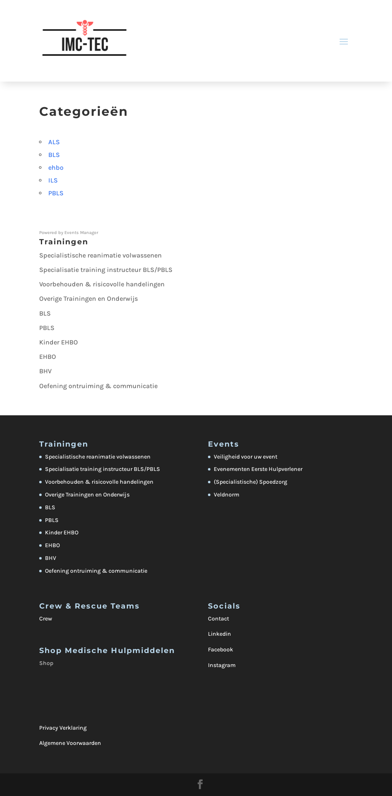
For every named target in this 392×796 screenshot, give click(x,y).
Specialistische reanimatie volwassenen (100, 255)
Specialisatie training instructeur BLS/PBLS (105, 270)
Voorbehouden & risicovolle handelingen (102, 284)
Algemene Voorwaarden (70, 743)
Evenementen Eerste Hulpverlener (258, 469)
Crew (45, 618)
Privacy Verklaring (63, 727)
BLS (54, 155)
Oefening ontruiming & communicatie (98, 386)
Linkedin (219, 633)
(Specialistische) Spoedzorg (250, 481)
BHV (45, 371)
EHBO (47, 357)
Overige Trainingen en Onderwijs (88, 298)
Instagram (222, 665)
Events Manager (81, 232)
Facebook (220, 649)
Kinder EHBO (58, 342)
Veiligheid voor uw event (245, 456)
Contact (218, 618)
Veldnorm (226, 494)
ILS (53, 180)
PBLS (56, 193)
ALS (54, 142)
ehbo (56, 167)
